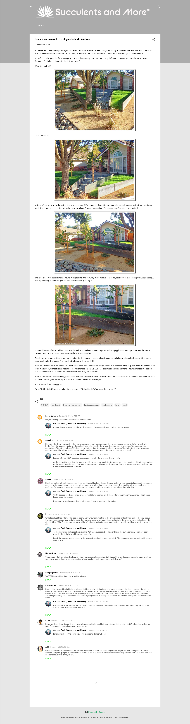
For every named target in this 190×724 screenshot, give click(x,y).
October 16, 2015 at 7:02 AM (69, 416)
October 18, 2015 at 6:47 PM (97, 630)
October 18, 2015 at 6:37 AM (61, 620)
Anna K (48, 440)
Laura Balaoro (51, 416)
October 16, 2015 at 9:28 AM (62, 440)
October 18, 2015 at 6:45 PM (97, 602)
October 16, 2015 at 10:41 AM (97, 424)
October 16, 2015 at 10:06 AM (62, 479)
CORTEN (44, 405)
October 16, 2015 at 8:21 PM (67, 553)
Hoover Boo (50, 553)
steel (125, 405)
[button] (153, 40)
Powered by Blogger (95, 712)
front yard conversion (72, 405)
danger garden (51, 573)
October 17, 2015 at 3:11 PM (69, 586)
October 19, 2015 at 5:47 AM (60, 647)
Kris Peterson (51, 586)
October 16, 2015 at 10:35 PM (70, 573)
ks (46, 514)
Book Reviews (123, 25)
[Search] (158, 7)
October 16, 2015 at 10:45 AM (97, 454)
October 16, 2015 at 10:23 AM (59, 514)
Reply (48, 435)
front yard (56, 405)
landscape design (91, 405)
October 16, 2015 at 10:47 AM (97, 491)
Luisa (47, 620)
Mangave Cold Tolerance (97, 25)
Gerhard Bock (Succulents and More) (69, 424)
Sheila (48, 479)
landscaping (107, 405)
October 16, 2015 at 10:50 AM (97, 528)
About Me (43, 25)
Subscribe (140, 25)
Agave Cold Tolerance (65, 25)
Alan (47, 647)
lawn (117, 405)
